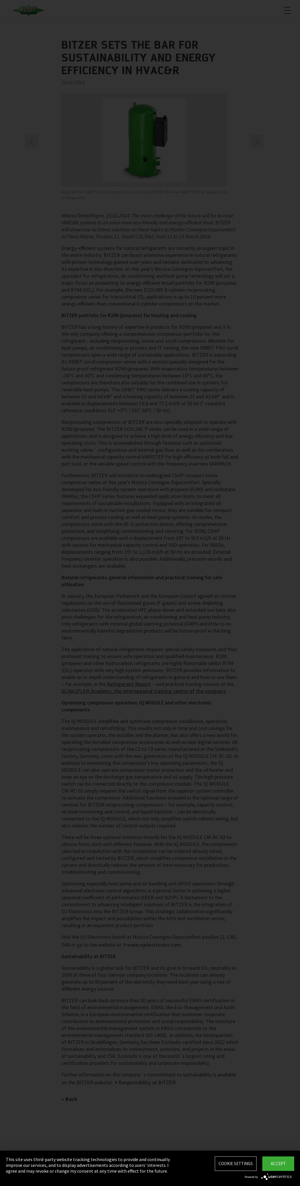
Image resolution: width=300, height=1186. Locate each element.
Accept (278, 1163)
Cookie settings (236, 1163)
